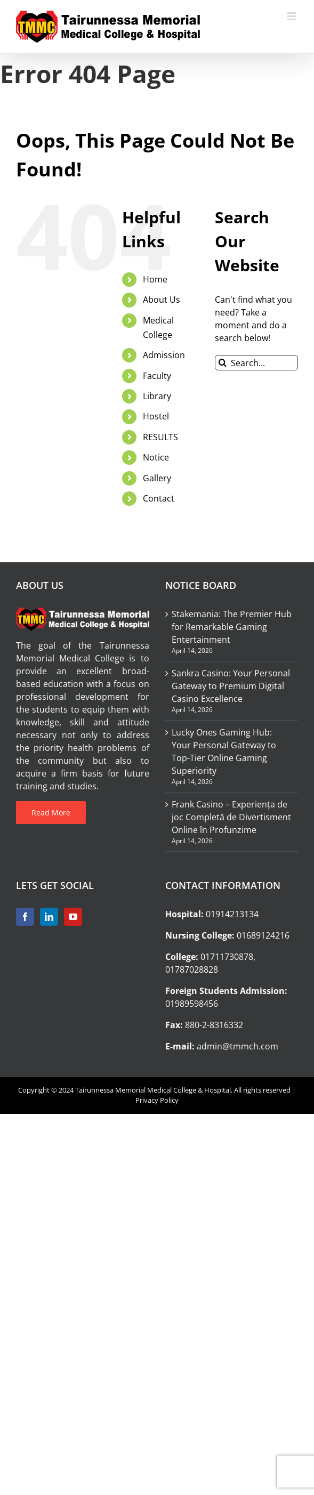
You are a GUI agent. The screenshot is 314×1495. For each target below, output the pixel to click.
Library (157, 396)
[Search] (222, 362)
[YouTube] (73, 917)
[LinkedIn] (49, 917)
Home (155, 279)
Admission (164, 355)
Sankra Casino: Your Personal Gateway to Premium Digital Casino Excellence (231, 686)
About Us (161, 299)
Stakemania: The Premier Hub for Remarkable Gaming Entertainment (232, 626)
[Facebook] (25, 917)
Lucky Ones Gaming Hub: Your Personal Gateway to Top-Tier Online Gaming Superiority (224, 751)
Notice (156, 457)
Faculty (157, 376)
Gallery (157, 478)
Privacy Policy (157, 1100)
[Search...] (256, 362)
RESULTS (160, 437)
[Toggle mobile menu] (292, 16)
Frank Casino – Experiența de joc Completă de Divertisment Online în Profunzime (231, 817)
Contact (158, 498)
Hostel (156, 416)
